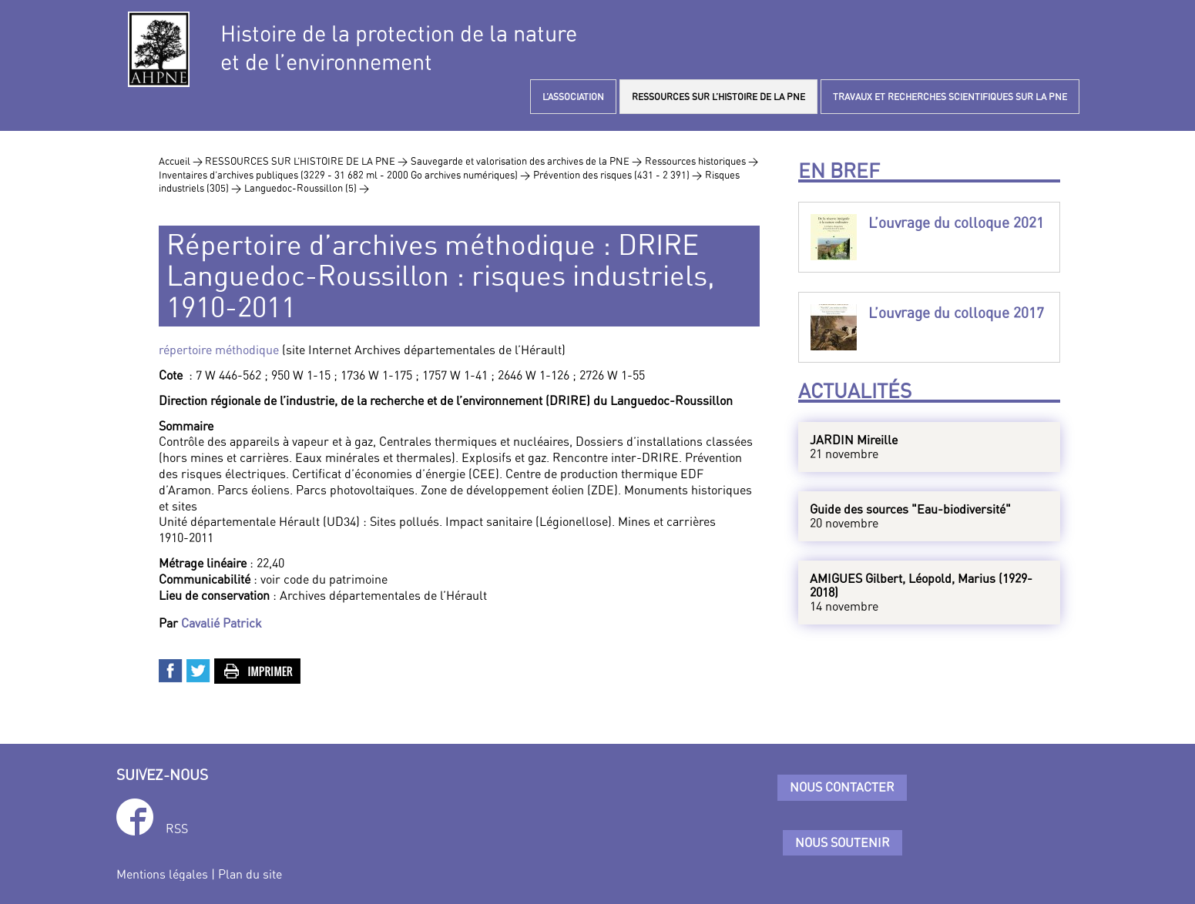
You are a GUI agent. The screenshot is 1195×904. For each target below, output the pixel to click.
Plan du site (250, 874)
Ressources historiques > (701, 161)
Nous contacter (842, 787)
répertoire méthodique (219, 349)
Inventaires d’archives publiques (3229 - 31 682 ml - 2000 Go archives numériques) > (344, 175)
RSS (177, 828)
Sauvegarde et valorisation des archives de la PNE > (526, 161)
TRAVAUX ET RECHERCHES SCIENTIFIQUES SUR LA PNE (950, 96)
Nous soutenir (842, 842)
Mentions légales (162, 874)
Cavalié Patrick (221, 623)
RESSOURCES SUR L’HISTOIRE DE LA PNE (718, 96)
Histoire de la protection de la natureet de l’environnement (398, 47)
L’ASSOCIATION (573, 96)
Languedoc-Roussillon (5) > (306, 188)
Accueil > (182, 161)
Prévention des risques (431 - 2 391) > (617, 175)
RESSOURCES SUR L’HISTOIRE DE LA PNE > (306, 161)
